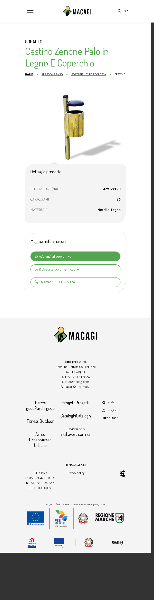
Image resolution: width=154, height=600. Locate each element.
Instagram (112, 416)
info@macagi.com (77, 387)
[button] (119, 11)
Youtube (112, 424)
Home (26, 74)
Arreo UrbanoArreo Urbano (38, 446)
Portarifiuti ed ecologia (86, 74)
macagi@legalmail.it (77, 392)
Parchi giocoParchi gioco (38, 411)
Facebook (112, 409)
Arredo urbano (49, 74)
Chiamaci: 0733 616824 (53, 287)
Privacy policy (75, 479)
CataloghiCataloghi (75, 422)
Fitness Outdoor (38, 427)
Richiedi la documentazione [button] (55, 274)
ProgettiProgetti (75, 409)
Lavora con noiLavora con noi (75, 437)
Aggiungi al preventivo (51, 261)
